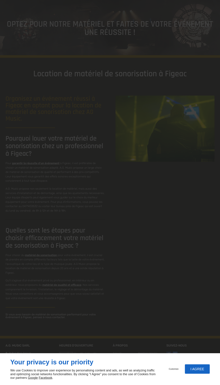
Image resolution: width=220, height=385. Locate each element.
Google (33, 378)
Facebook (45, 378)
